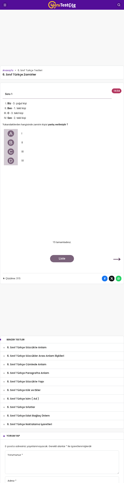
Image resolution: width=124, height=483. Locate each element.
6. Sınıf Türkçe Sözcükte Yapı (25, 343)
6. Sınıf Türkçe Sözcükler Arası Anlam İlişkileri (35, 318)
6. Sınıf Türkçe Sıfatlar (21, 369)
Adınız (12, 442)
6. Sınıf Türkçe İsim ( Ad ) (23, 360)
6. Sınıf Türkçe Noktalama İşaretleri (29, 386)
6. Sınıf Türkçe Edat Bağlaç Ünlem (28, 377)
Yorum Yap (13, 397)
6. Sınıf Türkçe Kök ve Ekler (24, 352)
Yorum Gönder (18, 465)
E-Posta (13, 454)
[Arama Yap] (119, 4)
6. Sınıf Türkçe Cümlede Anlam (26, 326)
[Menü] (5, 4)
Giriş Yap (45, 465)
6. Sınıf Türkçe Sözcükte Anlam (26, 309)
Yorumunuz (15, 416)
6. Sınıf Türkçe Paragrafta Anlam (28, 335)
